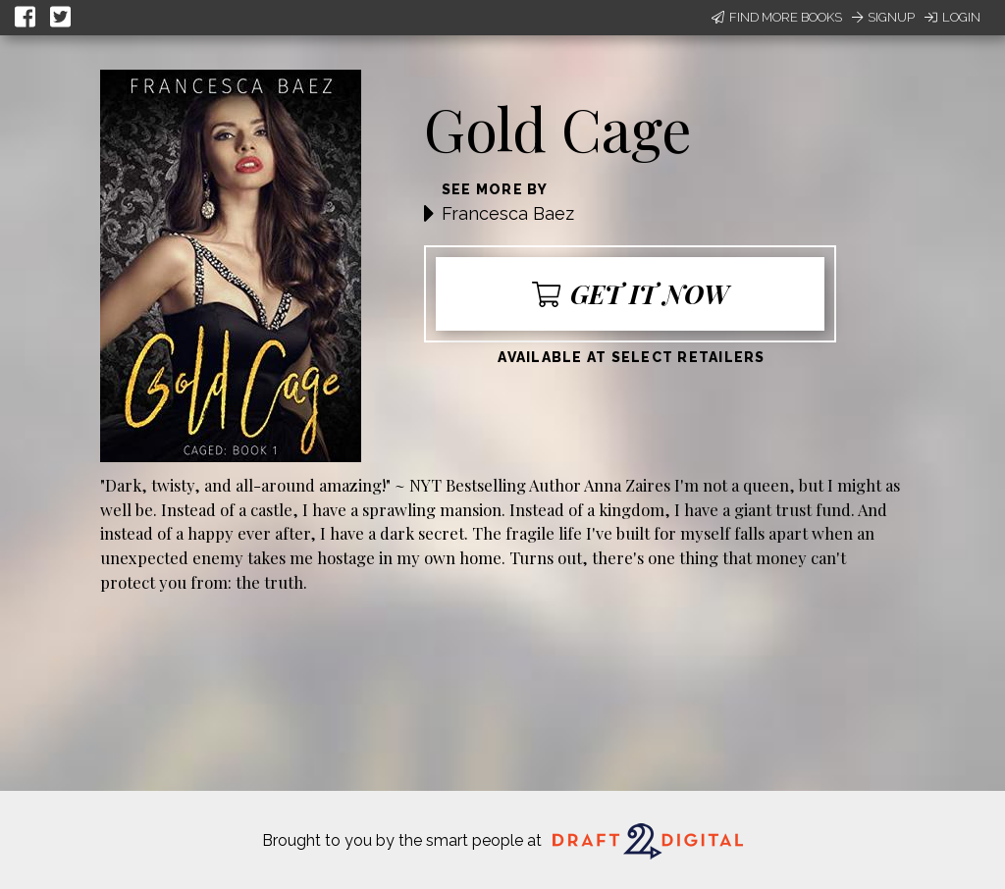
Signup (883, 17)
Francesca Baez (508, 213)
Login (952, 17)
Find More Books (777, 17)
